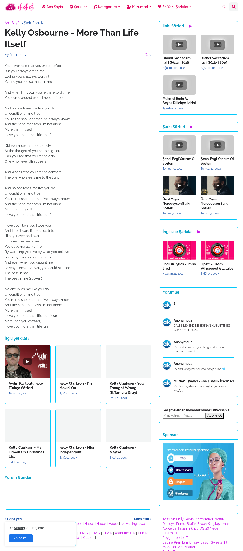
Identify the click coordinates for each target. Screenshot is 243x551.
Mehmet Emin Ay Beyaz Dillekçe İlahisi (179, 101)
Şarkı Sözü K (33, 22)
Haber (77, 524)
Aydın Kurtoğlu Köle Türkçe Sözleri (26, 385)
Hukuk (83, 533)
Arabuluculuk (125, 533)
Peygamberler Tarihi (178, 538)
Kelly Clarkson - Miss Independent (76, 449)
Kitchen (88, 538)
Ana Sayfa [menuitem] (52, 7)
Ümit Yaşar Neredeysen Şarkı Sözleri (176, 203)
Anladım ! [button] (21, 538)
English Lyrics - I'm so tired (179, 266)
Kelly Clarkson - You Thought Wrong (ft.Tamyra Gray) (127, 388)
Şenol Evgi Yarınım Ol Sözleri (179, 161)
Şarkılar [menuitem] (78, 7)
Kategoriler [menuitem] (105, 7)
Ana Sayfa (13, 22)
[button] (224, 6)
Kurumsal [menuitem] (137, 7)
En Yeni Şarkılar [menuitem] (173, 7)
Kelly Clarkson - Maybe (123, 449)
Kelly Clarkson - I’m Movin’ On (75, 385)
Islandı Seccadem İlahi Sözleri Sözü (177, 60)
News (125, 524)
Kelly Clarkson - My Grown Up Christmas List (26, 452)
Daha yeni (15, 519)
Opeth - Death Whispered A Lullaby (217, 266)
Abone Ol (214, 415)
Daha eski (141, 519)
